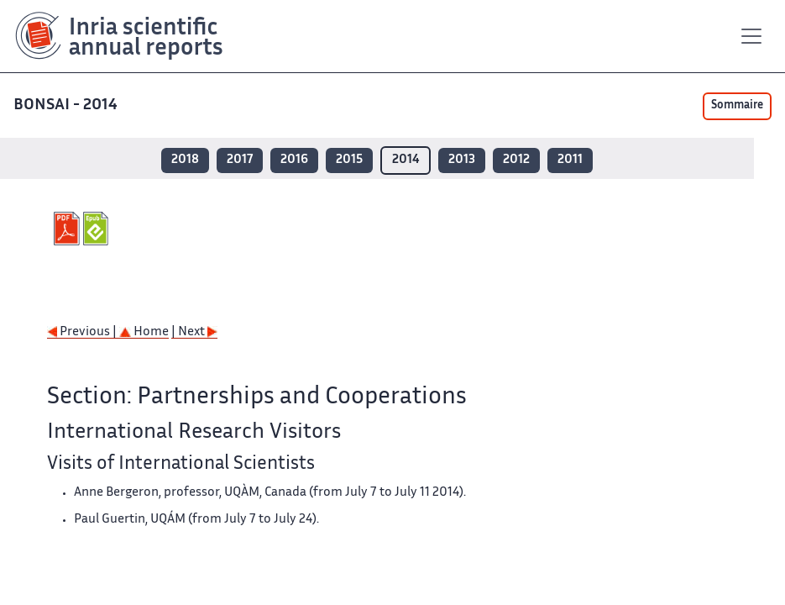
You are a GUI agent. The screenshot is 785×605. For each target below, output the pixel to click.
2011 (570, 160)
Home (144, 332)
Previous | (83, 332)
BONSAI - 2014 (67, 105)
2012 (516, 160)
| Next (194, 332)
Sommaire (737, 106)
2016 (294, 160)
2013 (461, 160)
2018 (185, 160)
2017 (240, 160)
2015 (349, 160)
